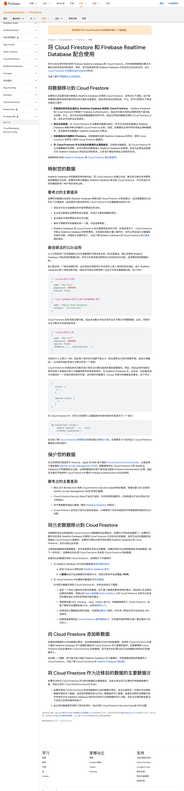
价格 (72, 3)
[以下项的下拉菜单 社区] (100, 3)
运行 (45, 3)
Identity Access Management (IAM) (78, 466)
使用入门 (101, 605)
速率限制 (91, 619)
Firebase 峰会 (95, 762)
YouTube (93, 771)
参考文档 (73, 18)
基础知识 (17, 18)
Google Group (143, 767)
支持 (108, 3)
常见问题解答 (143, 776)
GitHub (45, 776)
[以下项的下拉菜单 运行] (50, 3)
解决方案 (61, 3)
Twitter (92, 767)
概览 (5, 18)
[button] (17, 23)
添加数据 (98, 579)
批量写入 (103, 610)
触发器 (110, 661)
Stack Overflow (107, 593)
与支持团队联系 (144, 757)
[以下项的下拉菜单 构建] (37, 3)
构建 (32, 3)
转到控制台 (173, 3)
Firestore (35, 12)
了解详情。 (122, 30)
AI (31, 18)
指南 (44, 757)
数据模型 (73, 439)
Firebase (51, 40)
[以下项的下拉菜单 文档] (86, 3)
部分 (96, 569)
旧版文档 (141, 780)
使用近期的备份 (101, 564)
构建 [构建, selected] (44, 18)
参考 (44, 762)
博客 (162, 3)
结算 (145, 235)
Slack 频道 (90, 593)
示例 (84, 18)
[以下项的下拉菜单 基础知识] (24, 18)
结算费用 (111, 157)
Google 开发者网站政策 (62, 715)
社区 (95, 3)
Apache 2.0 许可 (132, 713)
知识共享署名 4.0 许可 (87, 713)
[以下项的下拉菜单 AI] (35, 18)
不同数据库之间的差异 (68, 76)
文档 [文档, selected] (81, 3)
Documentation (14, 12)
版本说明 (141, 771)
